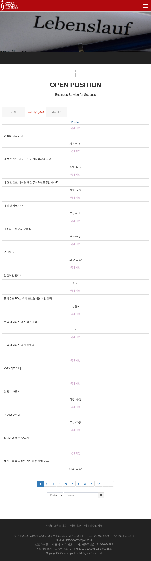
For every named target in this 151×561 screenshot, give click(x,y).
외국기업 (56, 112)
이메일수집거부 (93, 525)
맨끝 (111, 484)
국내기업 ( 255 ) (36, 112)
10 (100, 484)
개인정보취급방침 (56, 525)
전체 (13, 112)
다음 (105, 484)
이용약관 (75, 525)
